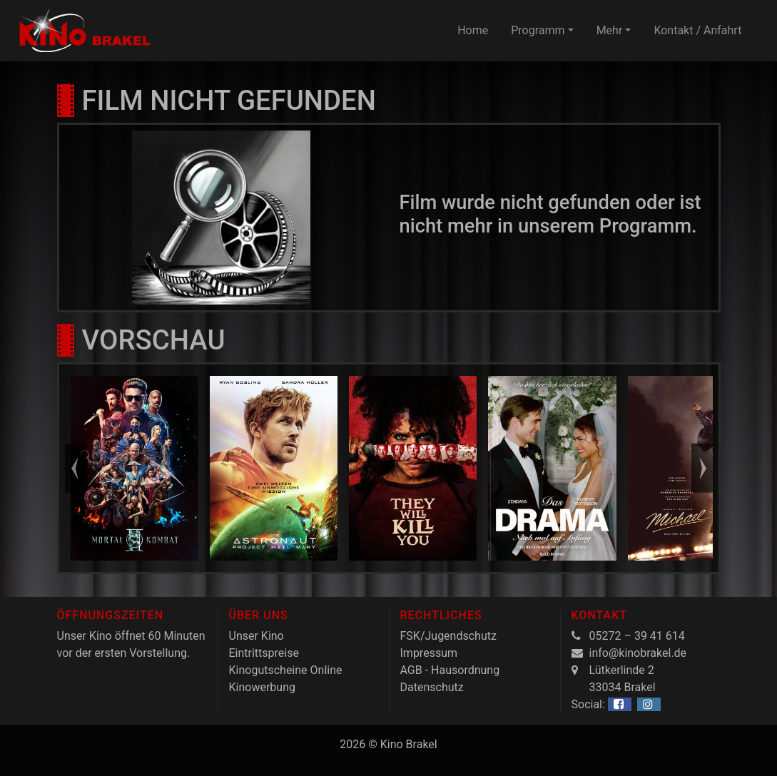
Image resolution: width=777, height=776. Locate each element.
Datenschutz (432, 687)
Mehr (609, 30)
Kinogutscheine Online (285, 670)
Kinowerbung (262, 687)
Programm (537, 30)
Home (472, 30)
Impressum (429, 653)
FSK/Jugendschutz (448, 636)
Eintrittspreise (264, 653)
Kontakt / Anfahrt (697, 30)
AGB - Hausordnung (450, 670)
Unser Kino (256, 636)
